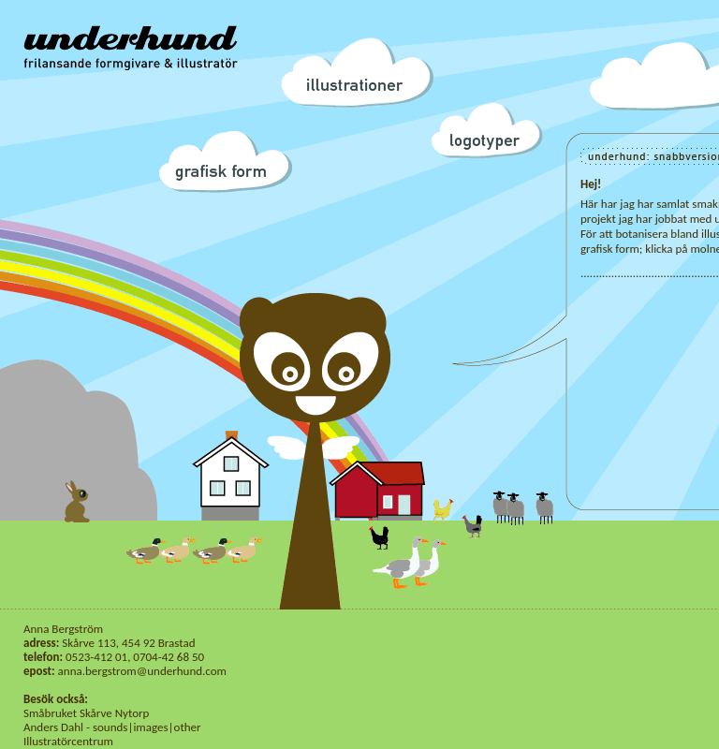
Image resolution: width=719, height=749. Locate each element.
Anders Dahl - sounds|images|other (112, 727)
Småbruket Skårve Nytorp (86, 713)
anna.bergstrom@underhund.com (142, 671)
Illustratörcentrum (68, 741)
